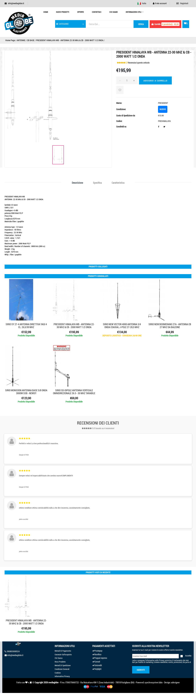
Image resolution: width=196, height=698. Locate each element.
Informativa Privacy (62, 676)
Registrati (182, 3)
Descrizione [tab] (77, 182)
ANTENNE (21, 40)
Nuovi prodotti (62, 12)
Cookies (58, 672)
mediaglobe (53, 682)
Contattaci (96, 12)
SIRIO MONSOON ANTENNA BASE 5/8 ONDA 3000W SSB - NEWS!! (26, 392)
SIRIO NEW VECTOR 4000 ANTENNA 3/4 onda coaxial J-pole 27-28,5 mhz (122, 326)
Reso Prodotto (60, 661)
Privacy (161, 660)
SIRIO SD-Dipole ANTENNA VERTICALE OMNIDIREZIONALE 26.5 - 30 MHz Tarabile (74, 392)
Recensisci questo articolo (139, 62)
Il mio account (160, 3)
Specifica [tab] (97, 182)
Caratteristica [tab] (118, 182)
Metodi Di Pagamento (63, 650)
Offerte (80, 12)
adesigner (175, 682)
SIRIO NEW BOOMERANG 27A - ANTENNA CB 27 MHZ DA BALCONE (170, 326)
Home (45, 12)
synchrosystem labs (154, 682)
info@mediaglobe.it (16, 3)
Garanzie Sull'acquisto (63, 654)
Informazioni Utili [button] (134, 12)
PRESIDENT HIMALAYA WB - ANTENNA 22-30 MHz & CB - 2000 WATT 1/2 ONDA (69, 40)
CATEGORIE (62, 23)
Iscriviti (141, 669)
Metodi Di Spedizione (63, 665)
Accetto (188, 655)
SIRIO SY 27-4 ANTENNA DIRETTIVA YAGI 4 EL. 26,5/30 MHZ (26, 326)
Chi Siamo (113, 12)
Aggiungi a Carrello (155, 80)
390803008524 (13, 651)
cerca (141, 24)
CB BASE (30, 40)
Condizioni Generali (62, 669)
